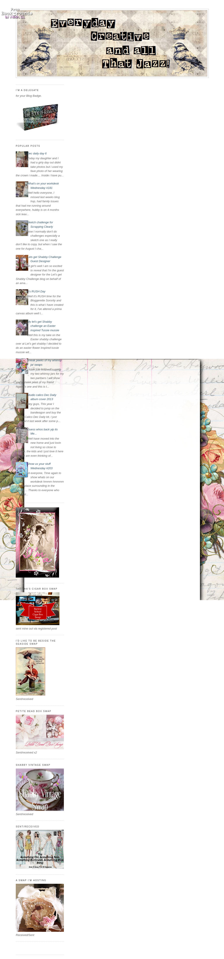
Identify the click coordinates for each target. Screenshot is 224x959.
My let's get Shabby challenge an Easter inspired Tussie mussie (43, 326)
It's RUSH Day (36, 291)
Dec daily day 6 (37, 153)
